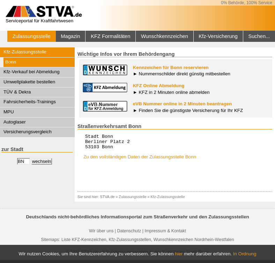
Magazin (70, 36)
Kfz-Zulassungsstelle (24, 51)
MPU (8, 111)
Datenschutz (129, 234)
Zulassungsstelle (32, 36)
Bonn (10, 62)
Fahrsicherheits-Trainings (29, 101)
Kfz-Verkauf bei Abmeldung (31, 71)
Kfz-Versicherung (218, 36)
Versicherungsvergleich (27, 131)
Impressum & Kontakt (165, 234)
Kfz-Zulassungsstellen (130, 242)
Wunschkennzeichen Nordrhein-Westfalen (194, 242)
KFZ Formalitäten (110, 36)
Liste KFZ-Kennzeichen (83, 242)
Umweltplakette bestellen (29, 81)
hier (179, 253)
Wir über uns (101, 234)
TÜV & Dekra (17, 92)
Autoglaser (14, 122)
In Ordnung (245, 253)
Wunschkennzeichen (164, 36)
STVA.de (107, 200)
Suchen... (259, 36)
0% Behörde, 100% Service (246, 2)
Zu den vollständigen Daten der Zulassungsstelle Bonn (139, 160)
